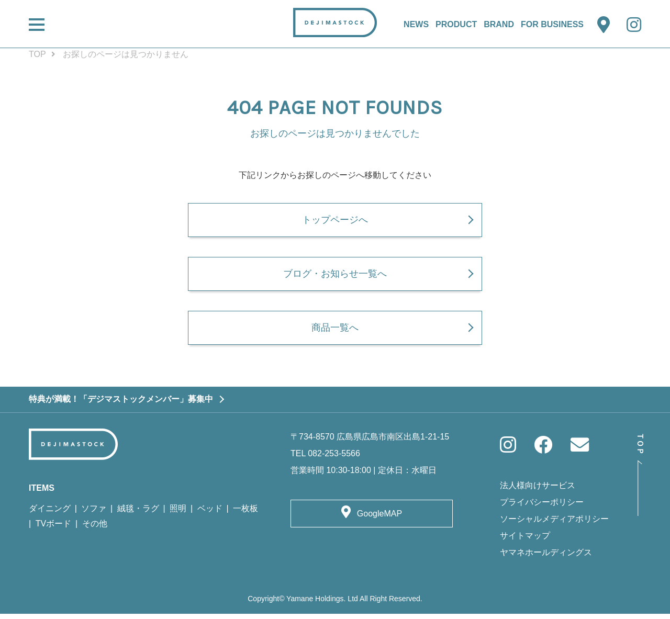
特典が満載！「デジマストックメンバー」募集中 (121, 404)
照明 (178, 513)
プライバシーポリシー (542, 507)
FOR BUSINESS (552, 24)
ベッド (209, 513)
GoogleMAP (379, 518)
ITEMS (41, 493)
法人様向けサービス (537, 491)
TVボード (53, 528)
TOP (37, 54)
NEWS (416, 24)
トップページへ (335, 221)
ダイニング (50, 513)
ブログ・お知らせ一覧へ (335, 277)
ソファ (93, 513)
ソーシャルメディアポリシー (554, 524)
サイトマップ (525, 541)
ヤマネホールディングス (546, 558)
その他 (94, 528)
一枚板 (245, 513)
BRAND (499, 24)
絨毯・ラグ (138, 513)
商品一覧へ (335, 333)
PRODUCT (456, 24)
